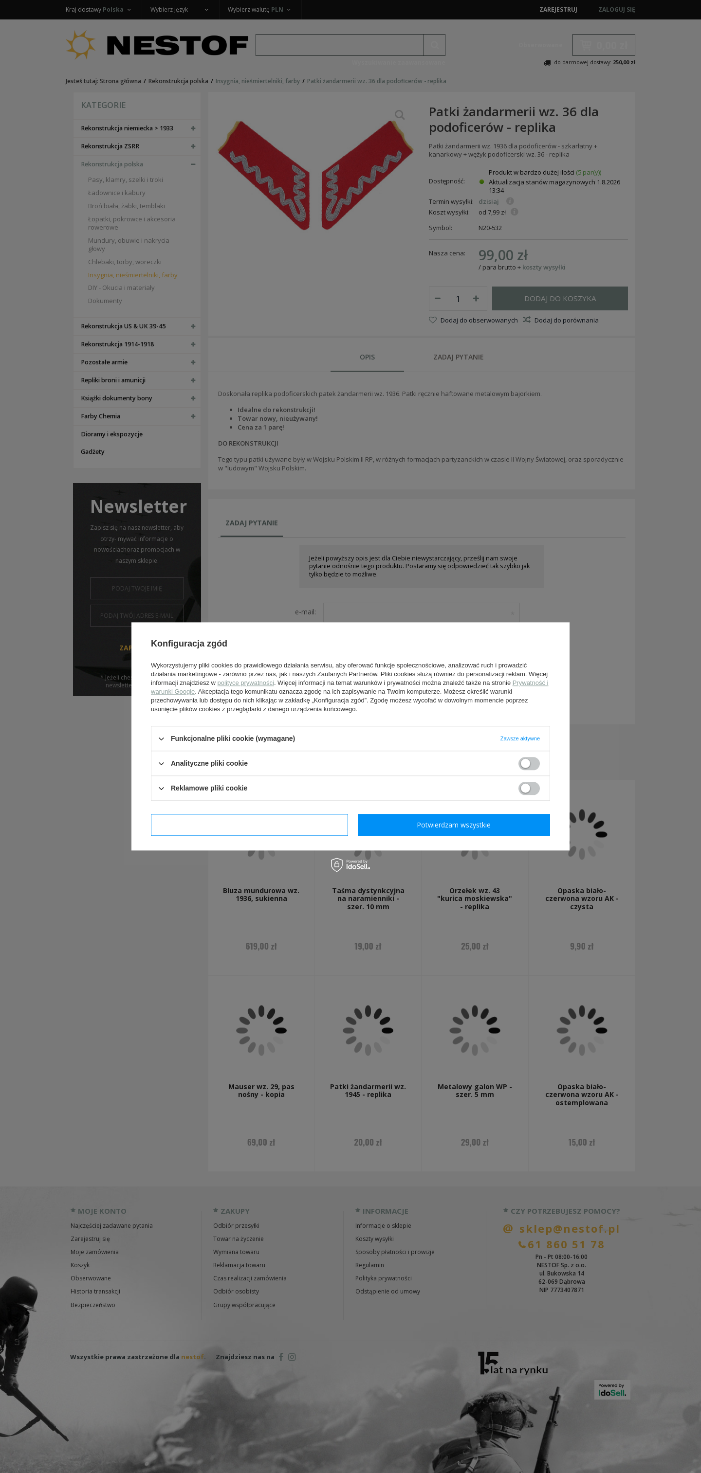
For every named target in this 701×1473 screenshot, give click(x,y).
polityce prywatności (246, 682)
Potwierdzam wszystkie (454, 824)
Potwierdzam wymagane (249, 824)
